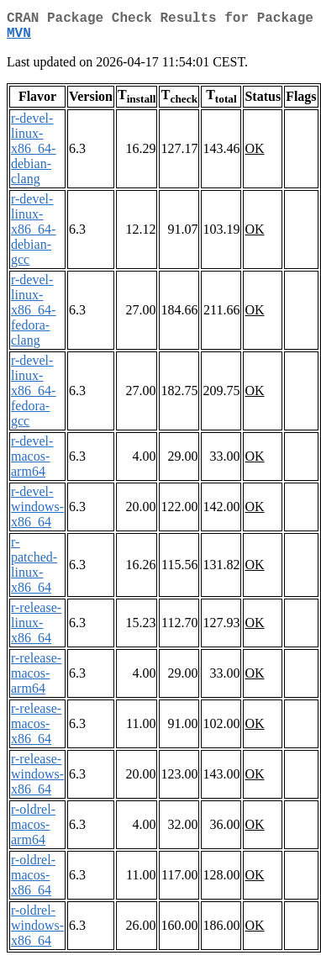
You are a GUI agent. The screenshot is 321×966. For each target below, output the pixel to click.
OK (254, 155)
